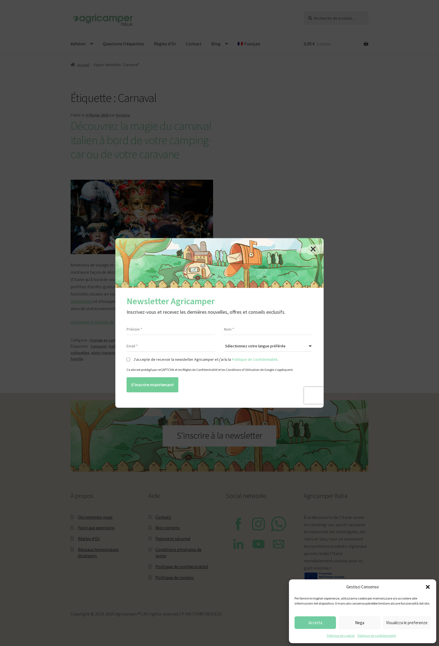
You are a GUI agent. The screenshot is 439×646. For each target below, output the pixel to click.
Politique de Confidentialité (254, 359)
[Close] (313, 249)
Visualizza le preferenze (407, 622)
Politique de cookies (341, 635)
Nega (359, 622)
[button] (428, 587)
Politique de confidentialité (377, 635)
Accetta (315, 622)
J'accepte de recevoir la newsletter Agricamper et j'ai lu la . (205, 359)
